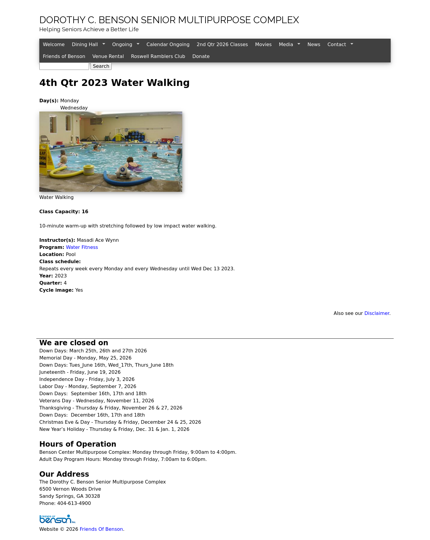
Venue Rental (108, 56)
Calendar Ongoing (168, 44)
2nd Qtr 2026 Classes (222, 44)
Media (287, 45)
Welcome (54, 44)
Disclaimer (376, 313)
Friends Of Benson (101, 529)
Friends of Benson (64, 56)
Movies (263, 44)
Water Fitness (82, 247)
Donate (201, 56)
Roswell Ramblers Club (158, 56)
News (313, 44)
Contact (338, 45)
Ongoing (124, 45)
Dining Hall (86, 45)
